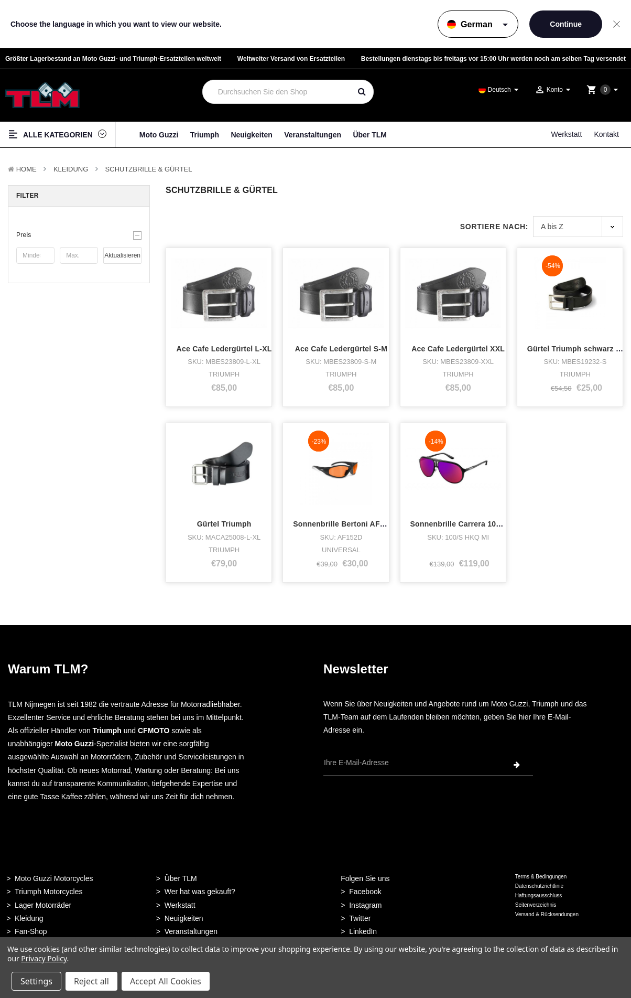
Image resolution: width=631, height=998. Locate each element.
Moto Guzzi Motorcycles (54, 878)
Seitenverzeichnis (535, 905)
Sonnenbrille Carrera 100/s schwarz (474, 524)
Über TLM (370, 135)
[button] (79, 235)
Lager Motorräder (43, 905)
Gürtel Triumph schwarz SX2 (578, 349)
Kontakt (606, 134)
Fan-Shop (31, 931)
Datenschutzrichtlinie (539, 886)
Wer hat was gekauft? (200, 891)
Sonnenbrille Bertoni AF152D (345, 524)
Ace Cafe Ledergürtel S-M (341, 349)
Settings (36, 981)
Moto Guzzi (159, 135)
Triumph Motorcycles (48, 891)
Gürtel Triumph (224, 524)
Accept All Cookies (165, 981)
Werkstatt (566, 134)
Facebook (365, 891)
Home (26, 169)
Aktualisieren (122, 255)
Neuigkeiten (251, 135)
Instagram (365, 905)
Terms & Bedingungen (541, 876)
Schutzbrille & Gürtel (148, 169)
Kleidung (70, 169)
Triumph (204, 135)
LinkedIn (363, 931)
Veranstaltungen (312, 135)
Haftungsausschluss (538, 895)
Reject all (91, 981)
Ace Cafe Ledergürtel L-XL (224, 349)
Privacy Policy (44, 958)
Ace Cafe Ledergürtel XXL (458, 349)
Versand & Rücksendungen (547, 914)
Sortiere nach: (494, 226)
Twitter (360, 918)
